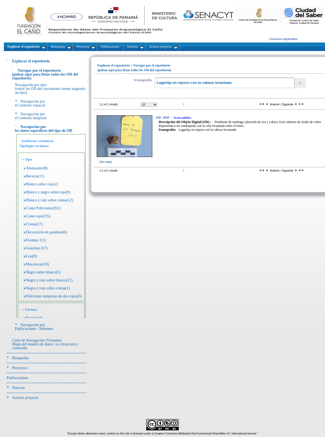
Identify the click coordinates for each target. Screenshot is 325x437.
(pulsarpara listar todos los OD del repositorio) (45, 74)
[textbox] (224, 83)
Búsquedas (20, 358)
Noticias (18, 388)
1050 (163, 117)
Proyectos (19, 368)
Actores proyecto (25, 398)
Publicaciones (17, 378)
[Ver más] (105, 161)
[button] (299, 83)
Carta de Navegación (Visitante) (45, 344)
